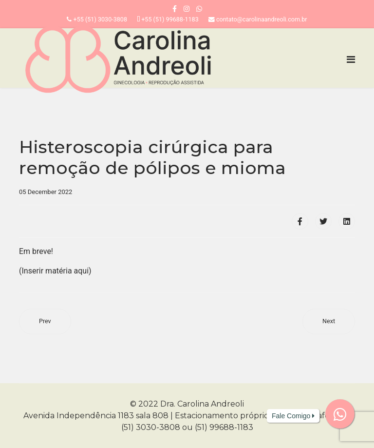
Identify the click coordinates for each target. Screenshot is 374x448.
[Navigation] (351, 59)
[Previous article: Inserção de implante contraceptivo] (45, 321)
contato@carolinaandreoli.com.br (261, 19)
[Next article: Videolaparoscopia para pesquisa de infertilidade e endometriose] (328, 321)
